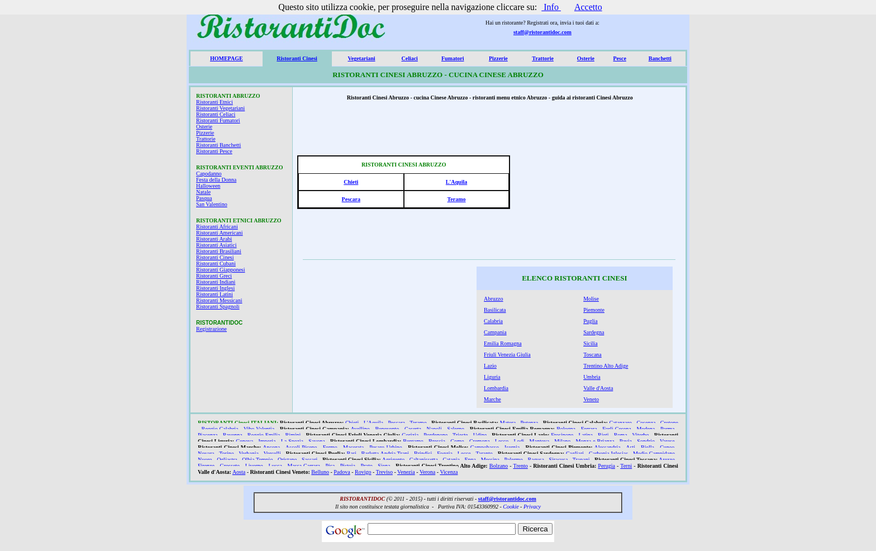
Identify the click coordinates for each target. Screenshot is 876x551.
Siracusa (558, 460)
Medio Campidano (654, 453)
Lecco (501, 441)
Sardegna (593, 332)
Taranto (483, 453)
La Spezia (292, 441)
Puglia (590, 321)
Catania (451, 460)
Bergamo (413, 441)
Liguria (492, 377)
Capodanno (209, 173)
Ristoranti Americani (219, 233)
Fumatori (452, 58)
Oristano (287, 460)
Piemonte (593, 310)
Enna (471, 460)
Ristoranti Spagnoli (218, 306)
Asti (630, 447)
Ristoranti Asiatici (216, 245)
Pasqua (204, 198)
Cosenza (645, 423)
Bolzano (498, 466)
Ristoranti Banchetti (218, 145)
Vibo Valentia (259, 429)
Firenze (206, 466)
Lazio (490, 366)
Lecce (464, 453)
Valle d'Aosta (598, 388)
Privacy (532, 507)
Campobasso (484, 447)
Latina (585, 435)
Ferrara (589, 429)
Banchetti (660, 58)
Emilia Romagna (503, 343)
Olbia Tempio (257, 460)
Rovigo (363, 472)
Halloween (208, 186)
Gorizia (410, 435)
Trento (520, 466)
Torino (226, 453)
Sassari (309, 460)
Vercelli (272, 453)
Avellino (360, 429)
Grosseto (230, 466)
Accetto (588, 7)
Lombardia (496, 388)
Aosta (238, 472)
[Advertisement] (599, 185)
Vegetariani (361, 58)
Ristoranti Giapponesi (220, 270)
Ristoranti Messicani (219, 300)
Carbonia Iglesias (608, 453)
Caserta (412, 429)
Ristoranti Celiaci (215, 114)
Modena (645, 429)
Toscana (592, 355)
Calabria (493, 321)
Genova (244, 441)
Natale (203, 192)
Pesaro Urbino (385, 447)
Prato (367, 466)
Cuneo (667, 447)
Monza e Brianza (594, 441)
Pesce (619, 58)
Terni (626, 466)
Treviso (384, 472)
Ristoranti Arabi (214, 239)
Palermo (513, 460)
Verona (427, 472)
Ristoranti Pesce (214, 151)
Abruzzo (493, 299)
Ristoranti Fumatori (218, 120)
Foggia (445, 453)
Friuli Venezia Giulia (507, 355)
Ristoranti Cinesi (297, 58)
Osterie (585, 58)
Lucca (275, 466)
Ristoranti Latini (214, 294)
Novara (206, 453)
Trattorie (543, 58)
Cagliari (575, 453)
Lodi (518, 441)
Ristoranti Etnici (214, 102)
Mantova (540, 441)
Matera (508, 423)
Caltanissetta (424, 460)
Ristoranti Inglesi (215, 288)
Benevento (387, 429)
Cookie (510, 507)
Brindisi (423, 453)
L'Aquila (456, 182)
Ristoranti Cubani (216, 263)
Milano (562, 441)
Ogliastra (227, 460)
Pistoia (347, 466)
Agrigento (393, 460)
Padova (342, 472)
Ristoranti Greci (214, 276)
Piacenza (208, 435)
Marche (492, 399)
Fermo (330, 447)
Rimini (293, 435)
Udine (480, 435)
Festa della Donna (216, 180)
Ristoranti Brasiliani (218, 251)
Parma (667, 429)
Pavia (626, 441)
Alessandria (607, 447)
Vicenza (449, 472)
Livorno (254, 466)
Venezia (406, 472)
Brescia (437, 441)
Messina (490, 460)
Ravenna (232, 435)
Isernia (512, 447)
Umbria (592, 377)
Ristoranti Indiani (215, 282)
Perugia (606, 466)
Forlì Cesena (616, 429)
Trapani (581, 460)
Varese (667, 441)
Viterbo (640, 435)
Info (551, 7)
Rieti (603, 435)
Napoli (434, 429)
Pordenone (435, 435)
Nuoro (205, 460)
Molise (591, 299)
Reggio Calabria (220, 429)
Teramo (456, 199)
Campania (495, 332)
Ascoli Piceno (301, 447)
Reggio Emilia (263, 435)
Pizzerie (498, 58)
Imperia (266, 441)
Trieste (460, 435)
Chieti (351, 182)
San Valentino (211, 204)
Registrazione (211, 329)
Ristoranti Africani (217, 227)
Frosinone (562, 435)
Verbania (249, 453)
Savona (316, 441)
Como (457, 441)
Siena (384, 466)
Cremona (479, 441)
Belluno (320, 472)
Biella (647, 447)
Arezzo (667, 460)
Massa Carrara (303, 466)
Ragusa (535, 460)
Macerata (353, 447)
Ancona (271, 447)
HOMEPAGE (226, 58)
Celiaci (409, 58)
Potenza (530, 423)
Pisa (330, 466)
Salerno (455, 429)
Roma (620, 435)
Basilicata (495, 310)
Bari (351, 453)
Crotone (669, 423)
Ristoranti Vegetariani (220, 108)
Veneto (591, 399)
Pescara (351, 199)
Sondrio (646, 441)
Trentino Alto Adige (605, 366)
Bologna (565, 429)
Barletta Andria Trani (385, 453)
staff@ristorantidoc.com (542, 32)
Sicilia (590, 343)
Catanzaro (620, 423)
